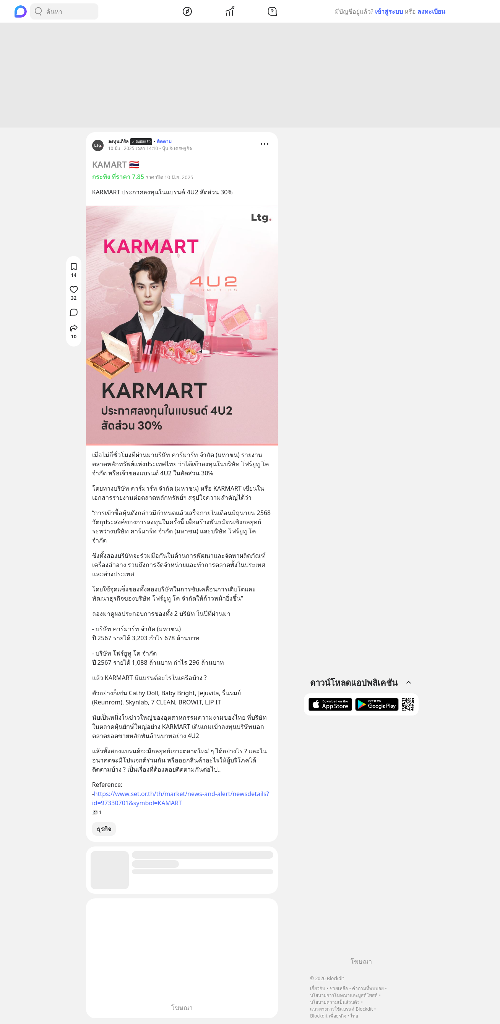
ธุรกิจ (104, 830)
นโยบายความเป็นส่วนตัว (335, 1002)
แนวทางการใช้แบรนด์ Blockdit (341, 1009)
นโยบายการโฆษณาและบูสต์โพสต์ (344, 995)
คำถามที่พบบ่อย (368, 988)
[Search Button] (38, 11)
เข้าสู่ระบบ (389, 11)
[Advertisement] (250, 76)
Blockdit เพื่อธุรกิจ (328, 1016)
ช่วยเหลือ (339, 988)
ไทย (354, 1016)
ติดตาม (164, 142)
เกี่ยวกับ (317, 988)
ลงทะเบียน (431, 11)
